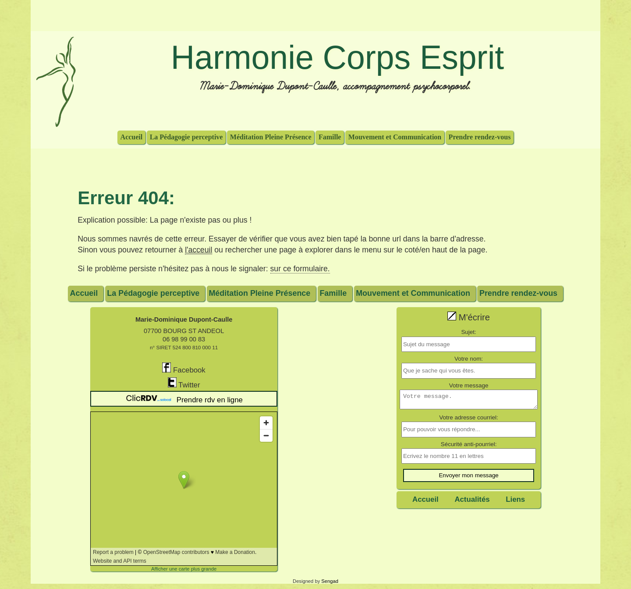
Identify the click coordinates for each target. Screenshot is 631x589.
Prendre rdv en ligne (184, 399)
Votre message (469, 385)
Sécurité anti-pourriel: (469, 447)
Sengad (329, 581)
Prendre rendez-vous (480, 136)
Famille (330, 136)
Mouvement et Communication (394, 136)
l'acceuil (198, 249)
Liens (515, 502)
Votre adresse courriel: (468, 420)
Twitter (184, 383)
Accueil (132, 136)
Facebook (183, 368)
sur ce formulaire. (300, 268)
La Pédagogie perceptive (186, 136)
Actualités (471, 502)
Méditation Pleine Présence (271, 136)
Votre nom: (468, 358)
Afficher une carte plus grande (183, 568)
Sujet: (468, 332)
